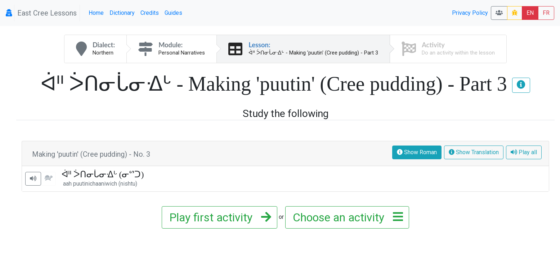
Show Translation (474, 152)
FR (546, 12)
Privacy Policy (470, 12)
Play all (524, 152)
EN (530, 12)
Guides (173, 12)
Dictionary (122, 12)
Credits (149, 12)
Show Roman (417, 152)
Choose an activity (346, 217)
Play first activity (218, 217)
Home (96, 12)
